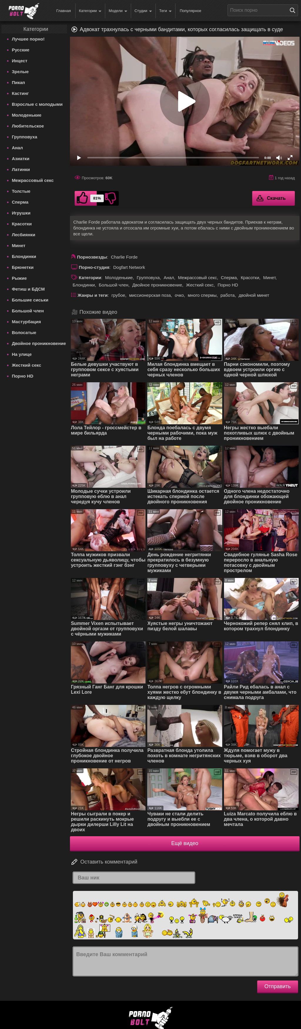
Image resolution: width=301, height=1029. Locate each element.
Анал (17, 147)
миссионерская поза (150, 295)
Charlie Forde (124, 256)
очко (179, 295)
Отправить (278, 986)
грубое (118, 295)
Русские (20, 49)
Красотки (22, 223)
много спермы (202, 295)
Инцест (19, 60)
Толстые (21, 191)
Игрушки (21, 212)
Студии (143, 11)
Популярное (190, 11)
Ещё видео (184, 843)
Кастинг (20, 93)
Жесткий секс (26, 365)
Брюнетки (23, 267)
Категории (90, 11)
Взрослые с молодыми (37, 104)
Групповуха (24, 136)
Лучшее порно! (28, 38)
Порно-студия (94, 267)
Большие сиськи (30, 299)
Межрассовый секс (32, 180)
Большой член (28, 310)
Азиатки (20, 158)
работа (227, 295)
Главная (63, 11)
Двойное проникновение (39, 343)
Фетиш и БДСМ (28, 288)
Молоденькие (26, 115)
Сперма (20, 202)
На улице (22, 354)
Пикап (18, 82)
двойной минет (254, 295)
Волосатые (24, 332)
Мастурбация (26, 321)
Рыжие (19, 278)
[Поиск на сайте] (294, 10)
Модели (118, 11)
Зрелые (20, 71)
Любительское (28, 125)
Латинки (21, 169)
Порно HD (22, 375)
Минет (18, 245)
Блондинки (24, 256)
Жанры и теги (93, 295)
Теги (165, 11)
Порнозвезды (92, 256)
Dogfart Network (129, 267)
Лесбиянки (23, 234)
